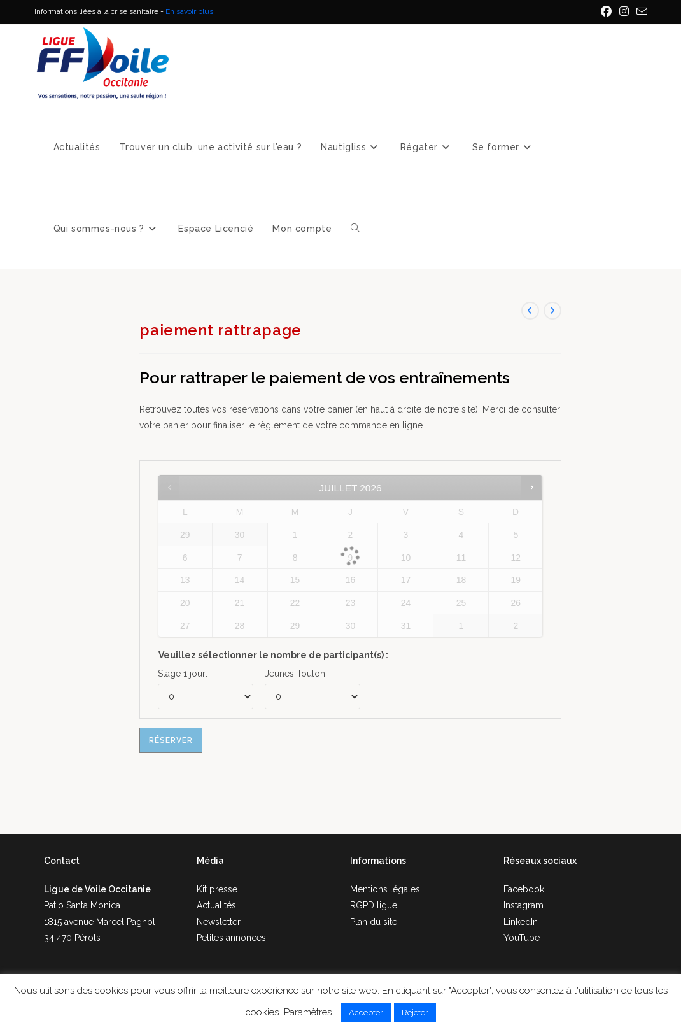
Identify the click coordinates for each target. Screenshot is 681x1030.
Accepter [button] (366, 1012)
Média (210, 861)
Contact (62, 861)
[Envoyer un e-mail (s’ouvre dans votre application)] (640, 12)
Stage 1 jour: (182, 673)
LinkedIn (520, 922)
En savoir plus (189, 11)
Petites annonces (231, 938)
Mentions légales (385, 889)
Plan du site (373, 922)
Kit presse (217, 889)
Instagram (523, 905)
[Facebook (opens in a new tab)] (606, 12)
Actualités (216, 905)
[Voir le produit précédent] (530, 311)
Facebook (523, 889)
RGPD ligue (373, 905)
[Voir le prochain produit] (552, 311)
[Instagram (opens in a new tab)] (624, 12)
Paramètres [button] (308, 1012)
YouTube (521, 938)
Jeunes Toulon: (296, 673)
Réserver (171, 740)
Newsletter (219, 922)
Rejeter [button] (415, 1012)
